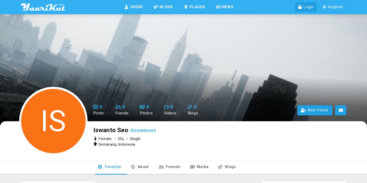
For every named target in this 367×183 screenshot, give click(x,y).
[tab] (109, 168)
